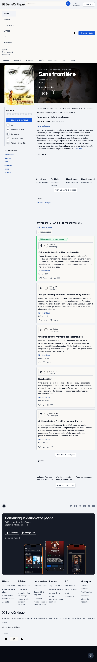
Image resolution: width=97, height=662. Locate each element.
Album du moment (84, 600)
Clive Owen (41, 179)
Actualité (6, 601)
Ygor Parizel (53, 413)
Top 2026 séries (24, 585)
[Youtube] (93, 506)
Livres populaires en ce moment (56, 599)
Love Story (22, 589)
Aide (50, 618)
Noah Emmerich (88, 179)
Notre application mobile (22, 618)
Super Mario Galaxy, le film (8, 596)
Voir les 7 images (43, 202)
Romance (64, 112)
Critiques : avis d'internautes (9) (59, 222)
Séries (22, 581)
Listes (40, 461)
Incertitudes (53, 329)
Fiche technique (43, 126)
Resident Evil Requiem (39, 593)
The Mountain (86, 592)
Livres (53, 581)
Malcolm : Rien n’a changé (24, 593)
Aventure (57, 69)
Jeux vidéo (40, 581)
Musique (85, 581)
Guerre (72, 112)
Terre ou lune (70, 589)
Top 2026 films (8, 585)
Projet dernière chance (8, 590)
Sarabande (53, 371)
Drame (56, 112)
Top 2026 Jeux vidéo (40, 586)
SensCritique (43, 69)
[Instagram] (80, 506)
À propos (6, 618)
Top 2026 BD (70, 585)
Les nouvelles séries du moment (23, 601)
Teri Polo (55, 179)
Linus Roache (72, 179)
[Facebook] (75, 506)
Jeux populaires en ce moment (40, 602)
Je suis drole (54, 592)
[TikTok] (84, 506)
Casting (41, 154)
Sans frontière (66, 69)
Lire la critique (44, 270)
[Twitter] (71, 506)
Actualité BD (70, 596)
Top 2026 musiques (84, 586)
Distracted (84, 595)
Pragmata (38, 598)
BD (66, 581)
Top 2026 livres (55, 585)
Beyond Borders (59, 121)
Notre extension (40, 618)
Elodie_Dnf (53, 287)
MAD (67, 592)
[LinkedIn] (89, 506)
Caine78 (52, 244)
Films (50, 69)
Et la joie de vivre (56, 589)
